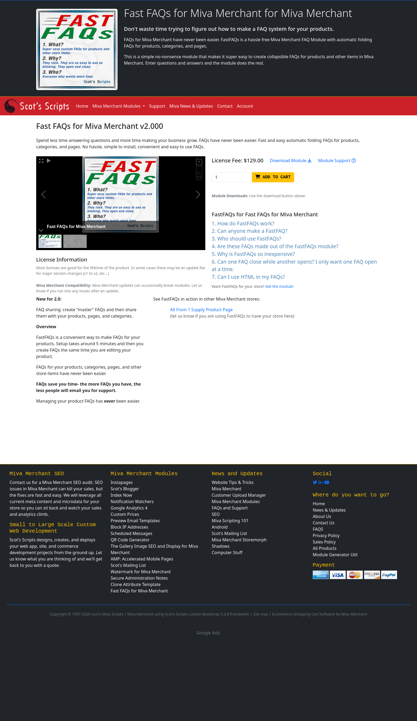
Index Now (121, 495)
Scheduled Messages (131, 533)
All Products (324, 548)
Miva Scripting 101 (230, 521)
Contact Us (323, 523)
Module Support (337, 160)
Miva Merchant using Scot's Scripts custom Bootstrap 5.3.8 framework (188, 614)
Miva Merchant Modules (236, 501)
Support (157, 106)
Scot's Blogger (125, 489)
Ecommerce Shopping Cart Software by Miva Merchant (319, 614)
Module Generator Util (335, 555)
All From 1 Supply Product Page (201, 310)
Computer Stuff (227, 552)
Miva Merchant (226, 489)
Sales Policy (324, 542)
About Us (322, 516)
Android (220, 527)
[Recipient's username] (232, 177)
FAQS (318, 529)
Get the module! (279, 286)
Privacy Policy (326, 535)
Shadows (221, 546)
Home (82, 106)
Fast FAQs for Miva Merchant (139, 591)
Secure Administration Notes (139, 578)
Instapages (122, 482)
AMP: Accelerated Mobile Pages (142, 559)
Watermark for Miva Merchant (141, 572)
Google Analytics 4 (129, 508)
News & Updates (329, 510)
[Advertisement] (208, 677)
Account (245, 106)
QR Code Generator (130, 540)
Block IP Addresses (129, 527)
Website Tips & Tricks (232, 482)
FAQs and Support (230, 508)
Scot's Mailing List (128, 565)
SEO (216, 514)
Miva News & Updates (191, 106)
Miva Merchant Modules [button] (117, 106)
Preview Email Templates (135, 521)
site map (260, 614)
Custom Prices (125, 514)
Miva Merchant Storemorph (239, 540)
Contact (225, 106)
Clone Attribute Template (136, 584)
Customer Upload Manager (239, 495)
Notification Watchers (132, 501)
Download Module (291, 160)
